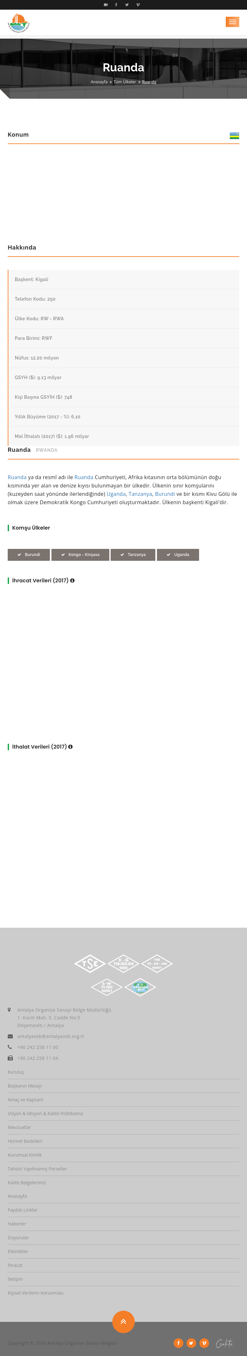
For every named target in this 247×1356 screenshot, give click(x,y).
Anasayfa (99, 82)
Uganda (116, 493)
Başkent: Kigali (31, 279)
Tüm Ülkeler (125, 82)
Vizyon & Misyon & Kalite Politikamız (45, 1113)
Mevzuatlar (19, 1127)
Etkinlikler (18, 1251)
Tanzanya (140, 493)
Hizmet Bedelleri (25, 1141)
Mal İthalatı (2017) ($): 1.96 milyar (52, 436)
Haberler (17, 1224)
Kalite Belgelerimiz (27, 1182)
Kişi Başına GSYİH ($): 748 (43, 397)
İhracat (15, 1265)
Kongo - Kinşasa (80, 554)
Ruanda (17, 477)
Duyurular (18, 1237)
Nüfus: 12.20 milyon (37, 357)
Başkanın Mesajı (24, 1086)
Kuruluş (16, 1072)
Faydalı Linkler (23, 1210)
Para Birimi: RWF (33, 338)
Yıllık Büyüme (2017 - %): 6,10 (47, 416)
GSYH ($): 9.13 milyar (38, 377)
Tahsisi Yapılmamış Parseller (37, 1169)
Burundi (165, 493)
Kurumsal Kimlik (25, 1155)
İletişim (15, 1279)
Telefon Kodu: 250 (35, 299)
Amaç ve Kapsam (25, 1100)
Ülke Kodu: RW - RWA (39, 318)
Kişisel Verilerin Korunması (35, 1293)
